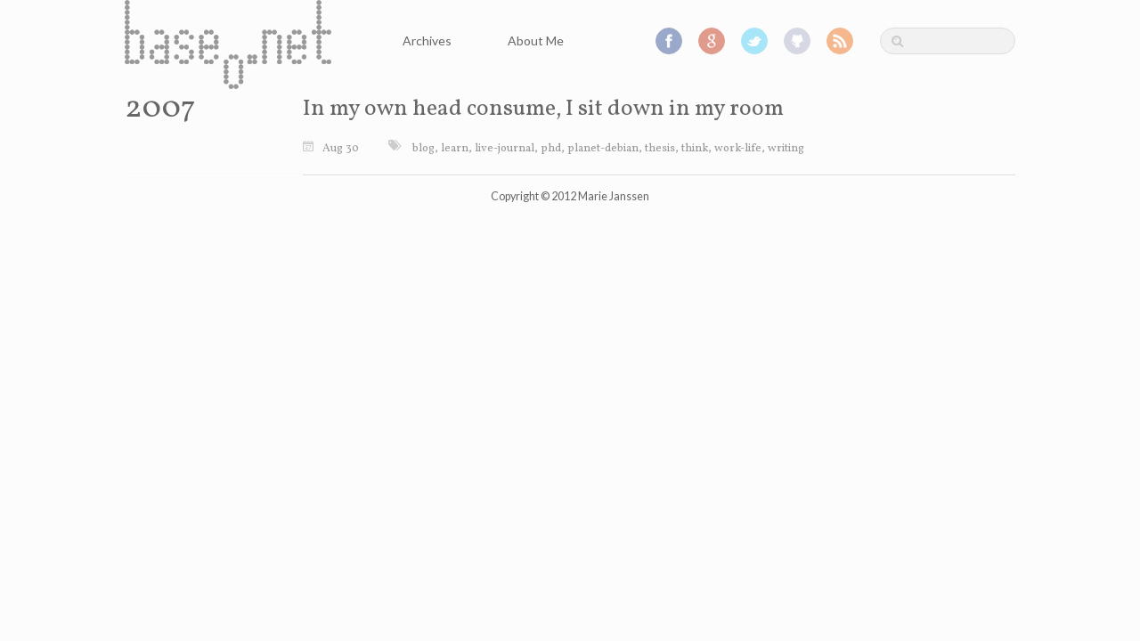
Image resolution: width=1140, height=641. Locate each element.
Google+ (711, 41)
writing (786, 149)
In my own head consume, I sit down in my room (543, 109)
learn (454, 149)
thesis (660, 149)
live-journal (504, 149)
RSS (839, 41)
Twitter (754, 41)
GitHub (797, 41)
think (694, 149)
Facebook (669, 41)
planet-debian (603, 149)
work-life (737, 149)
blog (423, 149)
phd (551, 149)
